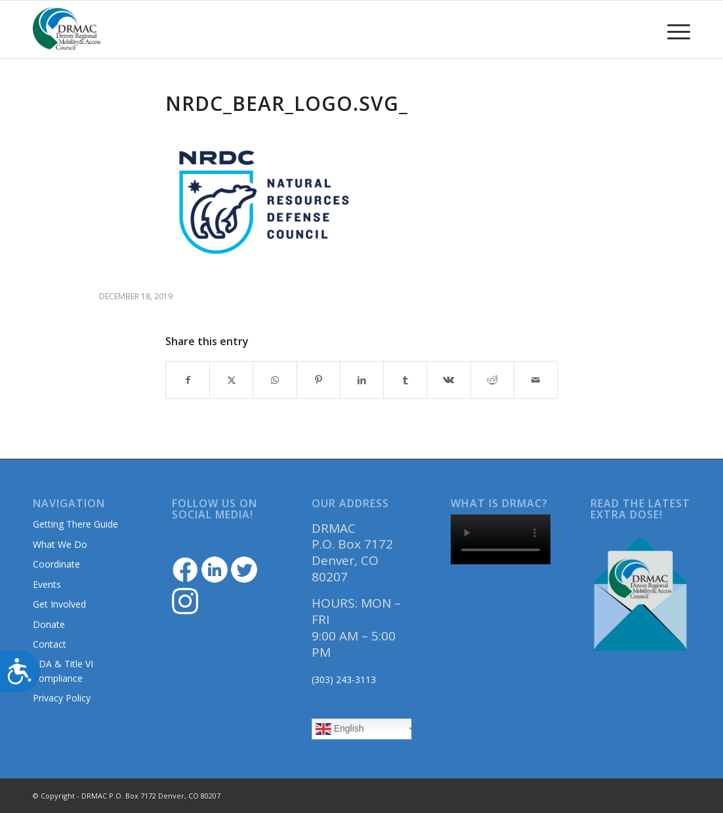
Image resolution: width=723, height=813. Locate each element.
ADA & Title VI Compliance (63, 670)
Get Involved (59, 604)
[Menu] (674, 29)
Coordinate (56, 564)
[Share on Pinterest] (318, 380)
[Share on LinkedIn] (362, 380)
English (340, 729)
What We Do (60, 544)
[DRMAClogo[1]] (67, 29)
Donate (49, 624)
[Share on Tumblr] (405, 380)
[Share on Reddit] (492, 380)
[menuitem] (674, 29)
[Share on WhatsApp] (274, 380)
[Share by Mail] (535, 380)
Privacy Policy (62, 698)
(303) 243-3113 (344, 679)
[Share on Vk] (448, 380)
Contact (49, 644)
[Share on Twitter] (231, 380)
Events (47, 584)
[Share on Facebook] (187, 380)
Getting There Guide (75, 524)
